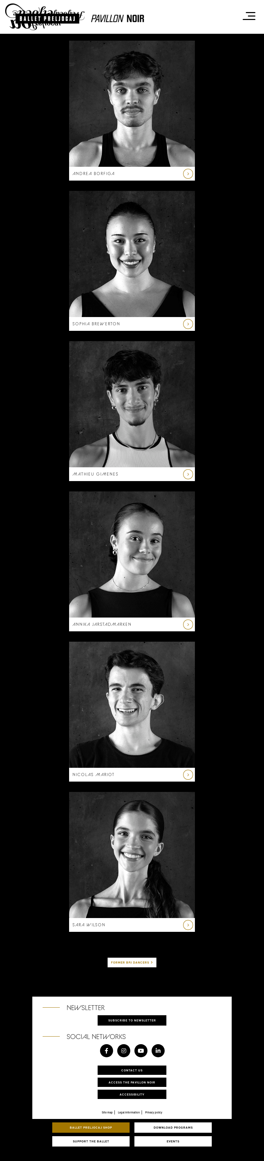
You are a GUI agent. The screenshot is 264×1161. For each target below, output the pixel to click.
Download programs (173, 1127)
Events (173, 1141)
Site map (107, 1112)
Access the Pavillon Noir (132, 1082)
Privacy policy (153, 1112)
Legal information (129, 1112)
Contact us (132, 1070)
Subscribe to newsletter (132, 1020)
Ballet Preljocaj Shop (91, 1127)
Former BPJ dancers (130, 962)
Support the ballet (91, 1141)
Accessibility (132, 1094)
